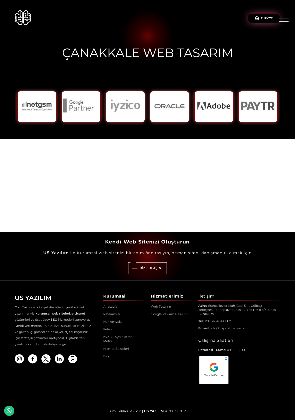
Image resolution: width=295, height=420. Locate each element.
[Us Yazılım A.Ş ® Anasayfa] (23, 18)
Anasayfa (110, 306)
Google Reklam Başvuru (169, 314)
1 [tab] (144, 128)
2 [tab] (151, 128)
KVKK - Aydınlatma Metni (118, 339)
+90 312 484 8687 (214, 321)
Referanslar (111, 314)
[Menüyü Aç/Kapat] (284, 18)
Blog (106, 356)
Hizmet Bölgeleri (116, 349)
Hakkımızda (112, 322)
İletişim (109, 329)
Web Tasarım (161, 306)
